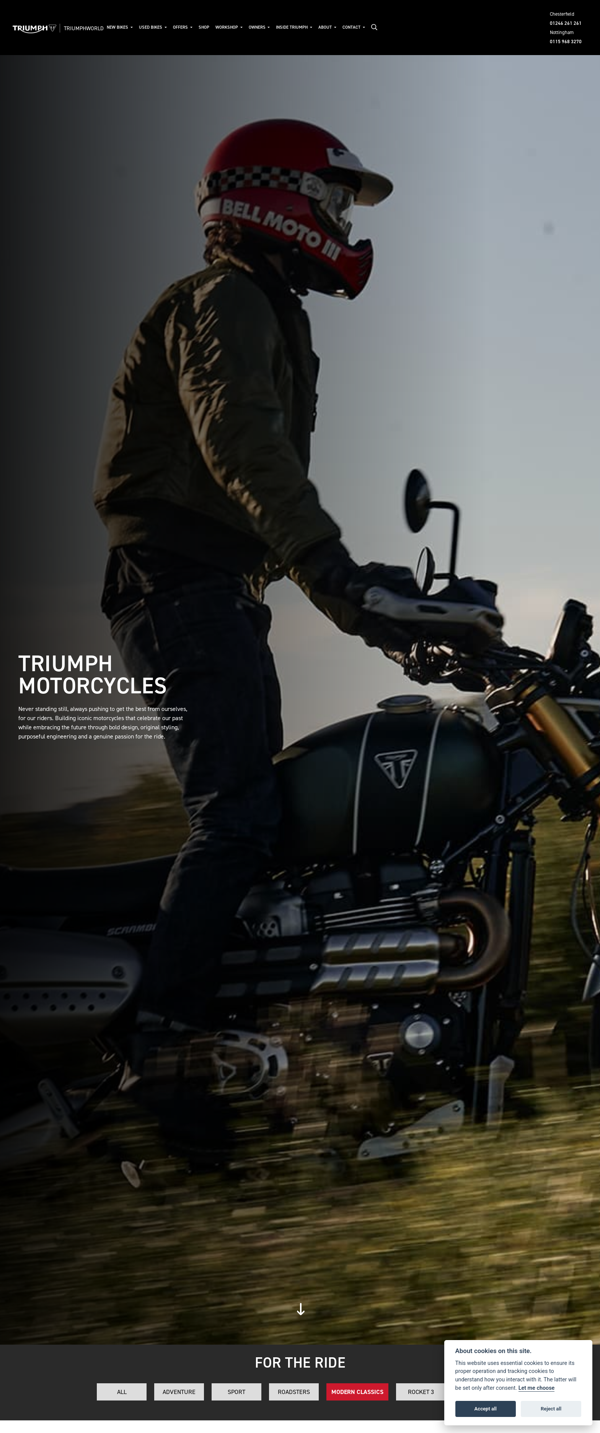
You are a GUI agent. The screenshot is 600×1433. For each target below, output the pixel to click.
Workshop (227, 27)
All (122, 1392)
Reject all (551, 1409)
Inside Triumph (292, 27)
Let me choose (536, 1388)
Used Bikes (151, 27)
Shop (204, 27)
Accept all (485, 1409)
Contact (352, 27)
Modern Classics (357, 1392)
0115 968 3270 (566, 41)
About (325, 27)
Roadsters (294, 1392)
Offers (181, 27)
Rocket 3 (421, 1392)
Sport (236, 1392)
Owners (258, 27)
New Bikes (118, 27)
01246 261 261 (566, 23)
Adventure (179, 1392)
